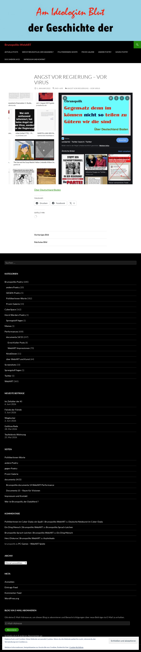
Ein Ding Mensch (65, 532)
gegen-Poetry (121, 52)
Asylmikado (49, 538)
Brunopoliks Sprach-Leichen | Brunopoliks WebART (29, 532)
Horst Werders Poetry (15, 315)
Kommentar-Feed (13, 593)
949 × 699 (59, 88)
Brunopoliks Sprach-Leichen (59, 527)
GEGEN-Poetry (13, 293)
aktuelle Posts (11, 52)
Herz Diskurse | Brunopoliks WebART (22, 538)
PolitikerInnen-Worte (68, 52)
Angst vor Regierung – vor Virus (83, 88)
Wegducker (10, 418)
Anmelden (9, 581)
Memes (8, 326)
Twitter (8, 375)
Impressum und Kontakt (34, 59)
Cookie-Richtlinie (76, 647)
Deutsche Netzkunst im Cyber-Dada (86, 521)
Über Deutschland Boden (47, 189)
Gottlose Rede (11, 426)
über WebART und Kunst (18, 359)
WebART (9, 381)
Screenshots (10, 364)
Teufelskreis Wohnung (15, 434)
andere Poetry (104, 52)
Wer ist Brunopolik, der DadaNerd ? (38, 52)
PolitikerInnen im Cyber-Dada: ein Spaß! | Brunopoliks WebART (35, 521)
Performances (11, 331)
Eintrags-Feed (11, 587)
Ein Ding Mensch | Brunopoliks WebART (24, 527)
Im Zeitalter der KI (13, 401)
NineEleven (11, 353)
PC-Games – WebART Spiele (31, 543)
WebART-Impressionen (19, 348)
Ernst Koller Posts (16, 342)
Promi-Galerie (88, 52)
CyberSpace (10, 309)
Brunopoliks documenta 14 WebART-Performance (30, 485)
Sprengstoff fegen (14, 320)
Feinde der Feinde (13, 409)
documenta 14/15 (12, 59)
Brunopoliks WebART (18, 44)
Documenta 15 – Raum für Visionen (23, 490)
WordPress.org (12, 598)
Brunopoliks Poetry (14, 282)
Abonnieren (12, 630)
